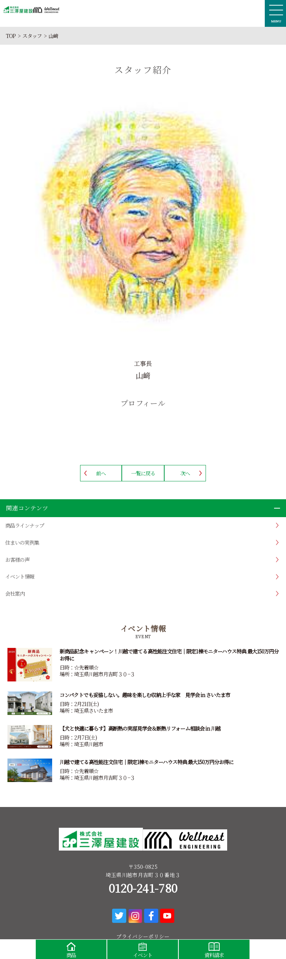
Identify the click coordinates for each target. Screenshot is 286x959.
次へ (185, 473)
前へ (101, 473)
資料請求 (214, 949)
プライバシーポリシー (142, 936)
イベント (142, 949)
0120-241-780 (143, 888)
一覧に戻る (143, 473)
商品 (71, 949)
